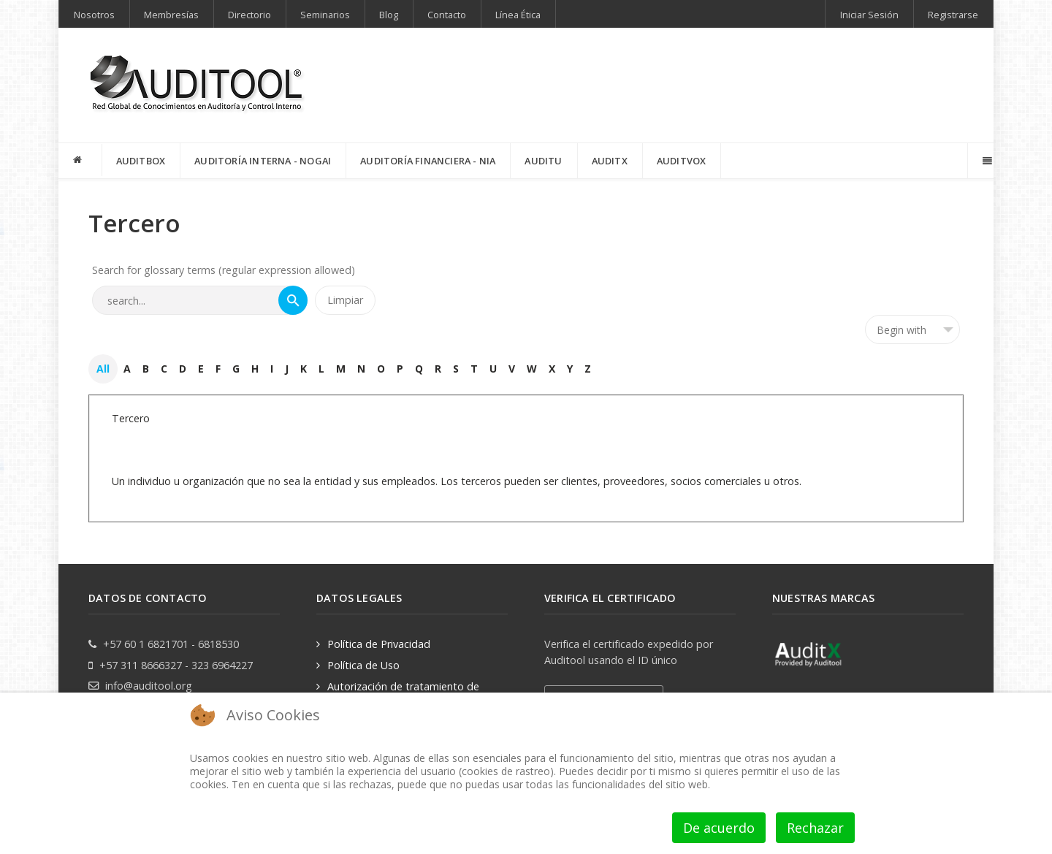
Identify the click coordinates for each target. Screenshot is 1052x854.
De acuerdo (719, 827)
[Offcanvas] (986, 160)
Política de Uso (363, 665)
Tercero (131, 418)
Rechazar (815, 827)
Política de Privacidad (378, 644)
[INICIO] (80, 160)
